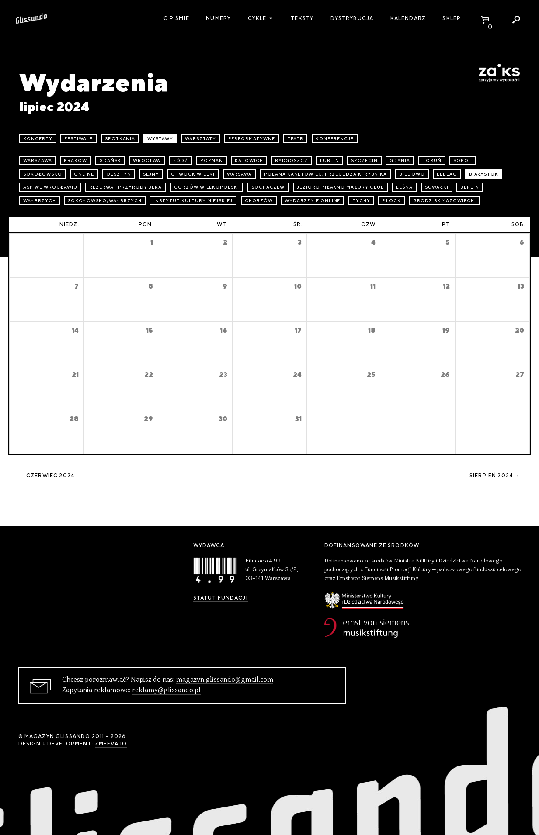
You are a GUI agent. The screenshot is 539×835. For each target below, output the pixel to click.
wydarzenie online (312, 200)
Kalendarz (408, 18)
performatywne (251, 138)
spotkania (120, 138)
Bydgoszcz (291, 160)
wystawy (160, 138)
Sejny (151, 174)
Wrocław (147, 160)
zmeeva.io (111, 744)
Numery (218, 18)
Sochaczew (268, 187)
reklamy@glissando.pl (166, 690)
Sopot (462, 160)
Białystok (484, 174)
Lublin (329, 160)
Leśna (404, 187)
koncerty (37, 138)
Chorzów (259, 200)
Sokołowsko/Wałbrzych (104, 200)
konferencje (335, 138)
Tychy (361, 200)
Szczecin (364, 160)
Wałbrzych (39, 200)
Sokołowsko (42, 174)
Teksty (302, 18)
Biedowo (412, 174)
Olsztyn (118, 174)
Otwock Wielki (192, 174)
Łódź (180, 160)
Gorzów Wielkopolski (206, 187)
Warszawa (37, 160)
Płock (391, 200)
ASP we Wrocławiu (50, 187)
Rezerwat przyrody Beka (125, 187)
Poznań (211, 160)
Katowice (249, 160)
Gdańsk (110, 160)
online (84, 174)
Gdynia (399, 160)
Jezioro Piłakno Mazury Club (340, 187)
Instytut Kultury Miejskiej (193, 200)
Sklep (451, 18)
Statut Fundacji (220, 598)
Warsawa (239, 174)
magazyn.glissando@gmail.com (224, 679)
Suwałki (437, 187)
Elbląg (447, 174)
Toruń (432, 160)
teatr (295, 138)
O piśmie (176, 18)
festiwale (78, 138)
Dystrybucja (352, 18)
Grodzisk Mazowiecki (444, 200)
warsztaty (200, 138)
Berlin (469, 187)
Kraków (75, 160)
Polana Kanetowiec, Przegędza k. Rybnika (325, 174)
